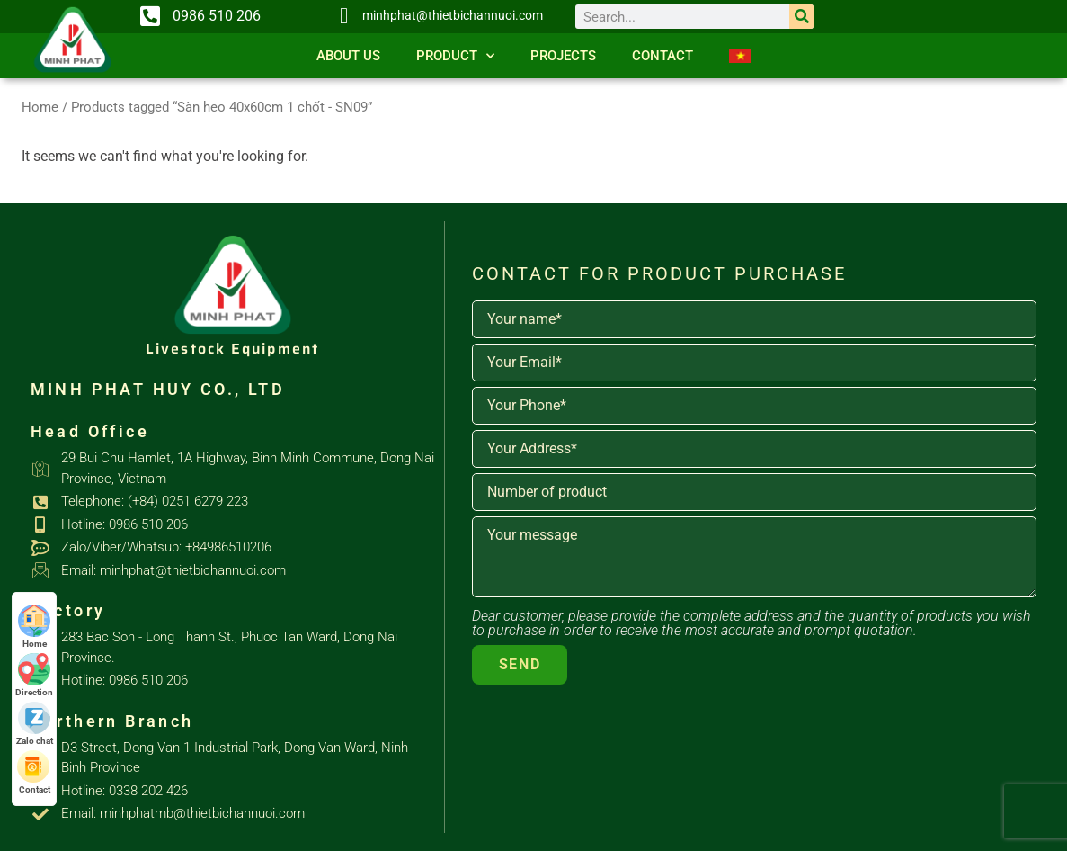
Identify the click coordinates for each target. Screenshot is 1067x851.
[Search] (801, 16)
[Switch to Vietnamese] (740, 56)
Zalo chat (34, 724)
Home (40, 107)
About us (348, 56)
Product (455, 56)
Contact (662, 56)
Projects (563, 56)
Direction (34, 675)
